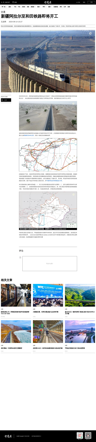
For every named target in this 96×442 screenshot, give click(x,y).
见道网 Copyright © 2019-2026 (22, 436)
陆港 (38, 6)
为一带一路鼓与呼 (5, 2)
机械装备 (56, 6)
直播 (69, 6)
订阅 (91, 2)
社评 (65, 6)
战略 (10, 6)
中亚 (19, 6)
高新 (28, 6)
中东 (15, 6)
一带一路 (3, 6)
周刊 (61, 6)
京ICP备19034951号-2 (36, 436)
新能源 (32, 6)
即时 (44, 6)
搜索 (14, 2)
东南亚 (23, 6)
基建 (49, 6)
